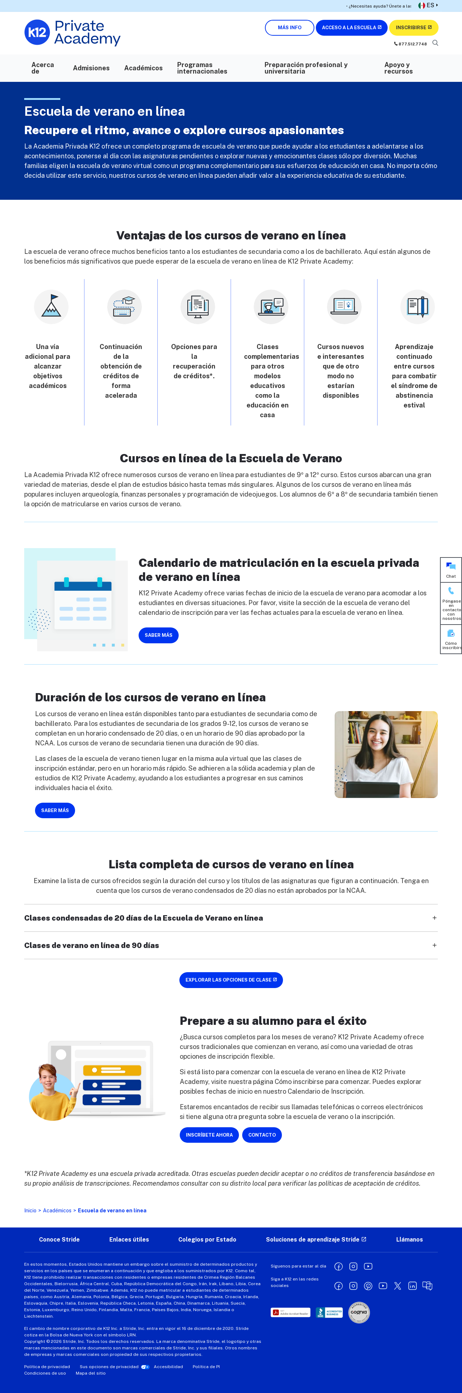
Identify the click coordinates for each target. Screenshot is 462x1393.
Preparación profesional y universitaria (306, 68)
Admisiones (91, 68)
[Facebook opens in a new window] (338, 1266)
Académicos (143, 68)
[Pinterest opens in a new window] (368, 1285)
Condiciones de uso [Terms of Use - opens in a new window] (45, 1373)
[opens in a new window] (290, 1312)
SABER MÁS (159, 635)
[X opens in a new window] (397, 1285)
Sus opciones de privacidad (109, 1366)
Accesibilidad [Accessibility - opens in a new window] (168, 1366)
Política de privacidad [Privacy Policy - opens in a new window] (47, 1366)
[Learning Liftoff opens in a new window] (427, 1285)
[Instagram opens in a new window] (353, 1266)
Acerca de (42, 68)
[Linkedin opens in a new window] (412, 1285)
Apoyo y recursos (398, 68)
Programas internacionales (202, 68)
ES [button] (426, 5)
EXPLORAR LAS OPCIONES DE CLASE (228, 980)
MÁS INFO (289, 27)
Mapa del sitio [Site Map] (91, 1373)
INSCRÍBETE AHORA (209, 1135)
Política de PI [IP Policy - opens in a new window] (206, 1366)
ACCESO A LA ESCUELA (349, 27)
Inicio (30, 1210)
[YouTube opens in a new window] (368, 1266)
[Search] (435, 43)
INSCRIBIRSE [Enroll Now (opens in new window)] (411, 27)
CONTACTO (262, 1135)
